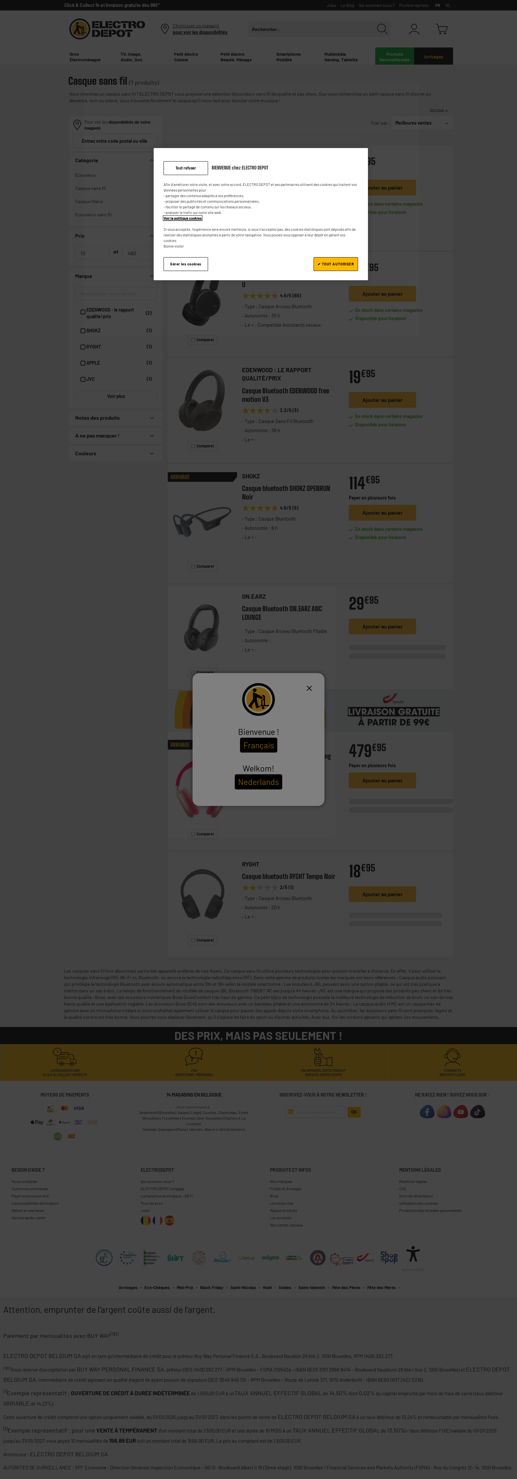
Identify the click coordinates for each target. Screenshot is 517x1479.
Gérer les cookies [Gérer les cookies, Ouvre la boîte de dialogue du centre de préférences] (185, 264)
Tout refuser (186, 168)
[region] (261, 214)
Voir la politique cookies (183, 218)
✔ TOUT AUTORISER (336, 264)
